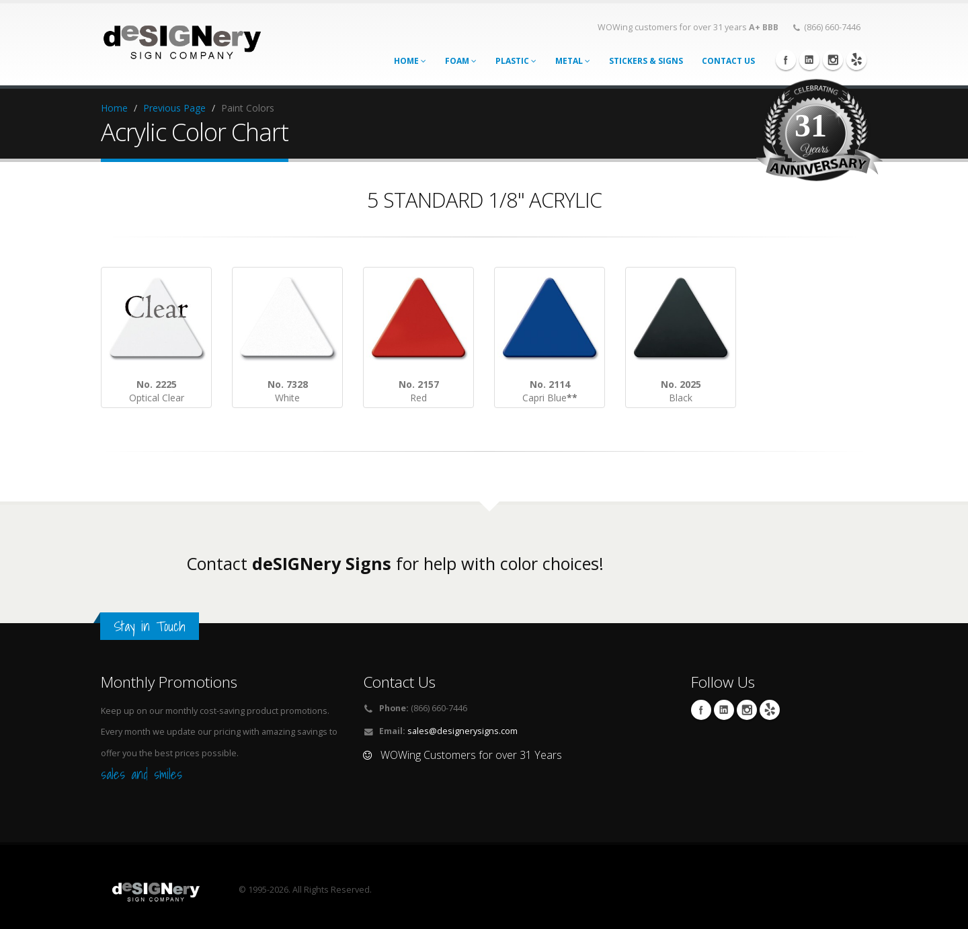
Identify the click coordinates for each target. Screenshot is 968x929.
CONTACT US (728, 61)
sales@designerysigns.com (462, 731)
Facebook (786, 60)
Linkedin (809, 60)
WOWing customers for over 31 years (688, 27)
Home (410, 61)
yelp (856, 60)
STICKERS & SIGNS (646, 61)
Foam (461, 61)
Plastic (515, 61)
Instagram (833, 60)
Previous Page (174, 108)
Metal (572, 61)
